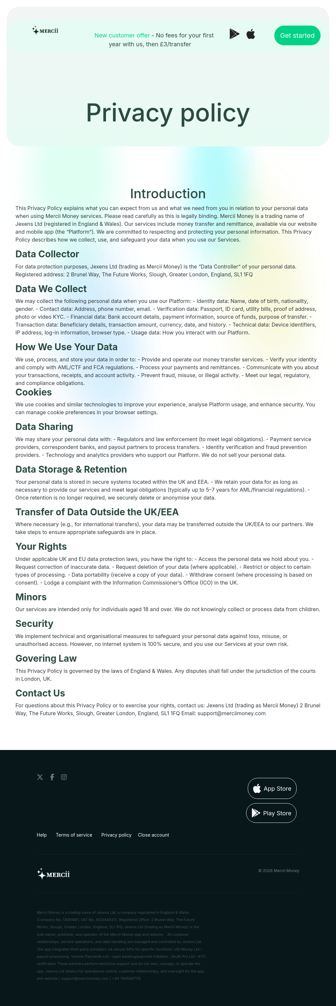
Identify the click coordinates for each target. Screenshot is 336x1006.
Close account (153, 835)
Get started (297, 35)
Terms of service (74, 835)
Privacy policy (116, 835)
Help (42, 835)
